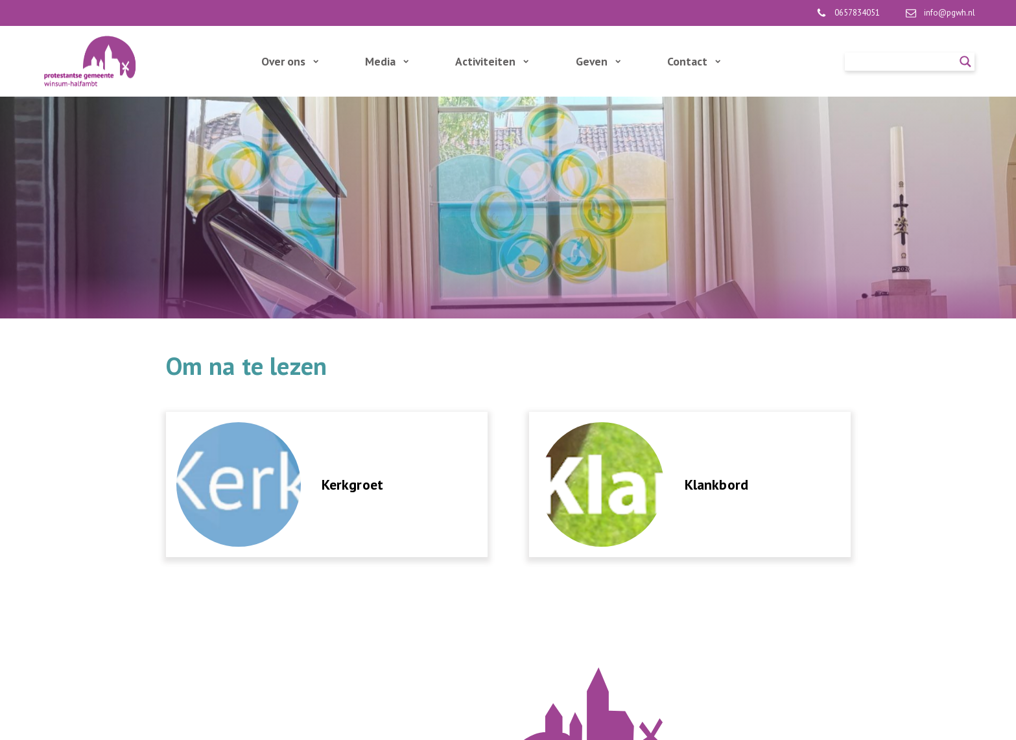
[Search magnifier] (965, 62)
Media (386, 61)
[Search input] (904, 62)
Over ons (289, 61)
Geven (598, 61)
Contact (693, 61)
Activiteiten (491, 61)
